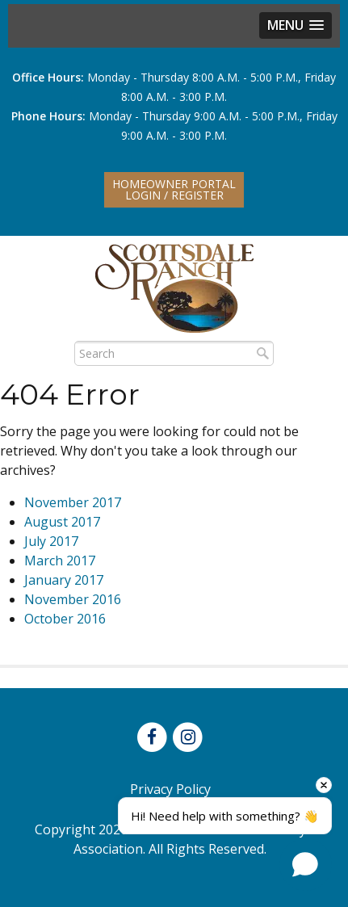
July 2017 (51, 541)
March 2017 (59, 560)
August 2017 (62, 522)
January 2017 (63, 580)
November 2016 (72, 599)
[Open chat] (305, 864)
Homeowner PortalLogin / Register (174, 189)
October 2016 (65, 619)
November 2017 (72, 502)
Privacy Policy (170, 789)
